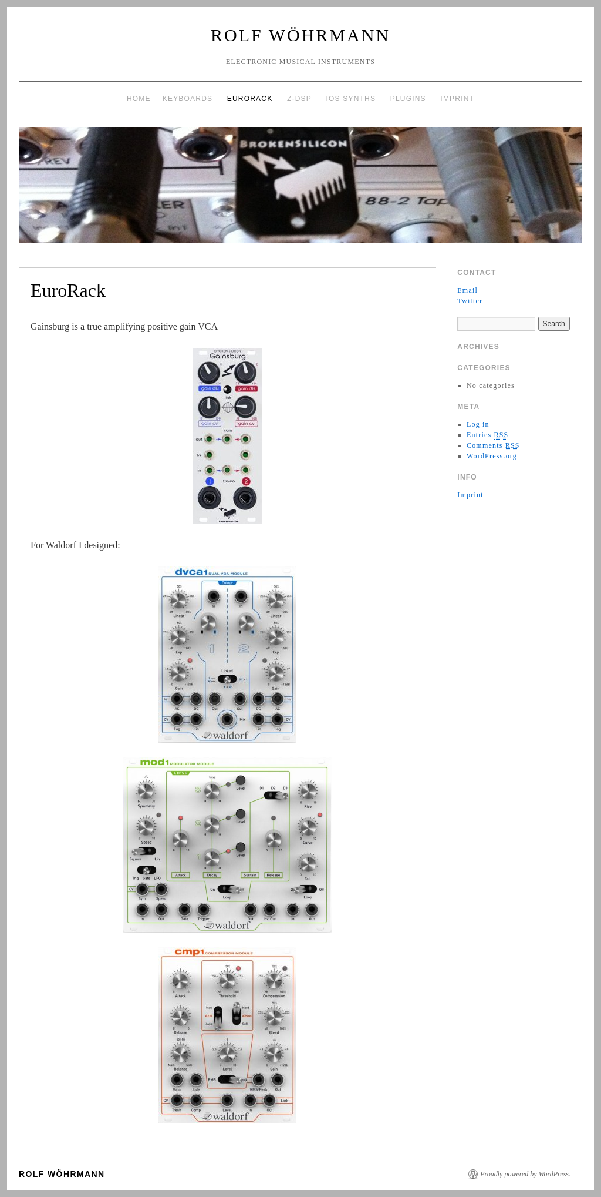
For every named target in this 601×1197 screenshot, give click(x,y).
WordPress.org (492, 456)
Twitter (469, 301)
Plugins (408, 99)
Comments (493, 445)
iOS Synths (351, 99)
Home (139, 99)
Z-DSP (299, 99)
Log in (478, 424)
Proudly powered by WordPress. (525, 1174)
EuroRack (250, 99)
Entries (488, 435)
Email (467, 290)
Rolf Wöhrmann (300, 35)
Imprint (457, 99)
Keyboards (188, 99)
